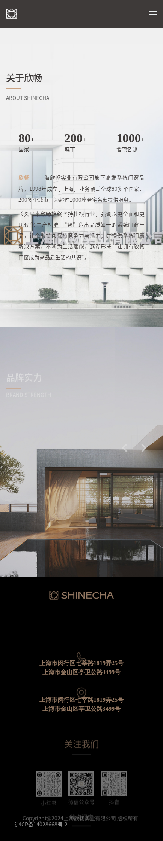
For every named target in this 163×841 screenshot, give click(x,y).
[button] (143, 448)
